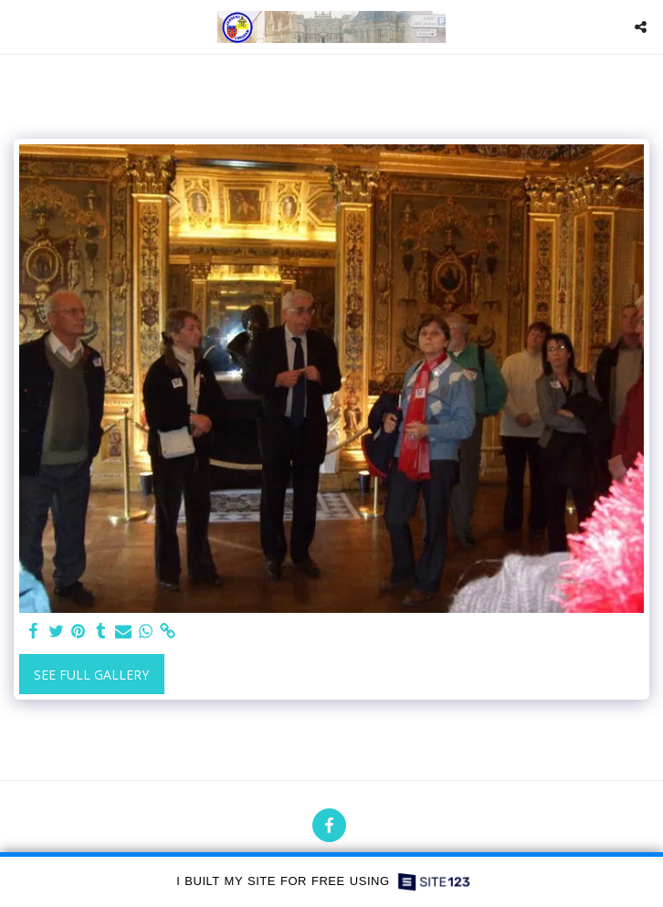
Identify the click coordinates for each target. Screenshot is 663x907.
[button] (20, 26)
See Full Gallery (91, 674)
